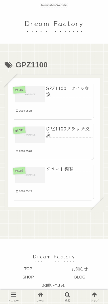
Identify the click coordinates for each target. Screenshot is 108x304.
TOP (28, 268)
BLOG (80, 277)
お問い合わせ (54, 285)
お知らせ (80, 268)
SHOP (28, 277)
